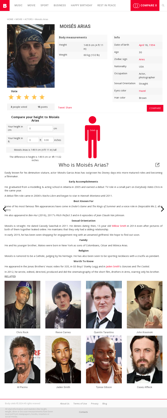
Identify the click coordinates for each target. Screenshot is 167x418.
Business (60, 5)
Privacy (94, 403)
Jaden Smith (112, 266)
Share (69, 107)
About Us (64, 403)
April (141, 45)
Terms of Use (80, 403)
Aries (142, 59)
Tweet (61, 107)
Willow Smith (119, 225)
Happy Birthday (81, 5)
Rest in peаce (106, 5)
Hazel (142, 90)
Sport (45, 5)
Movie (31, 5)
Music (19, 5)
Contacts (83, 411)
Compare (145, 5)
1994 (152, 45)
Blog (104, 403)
